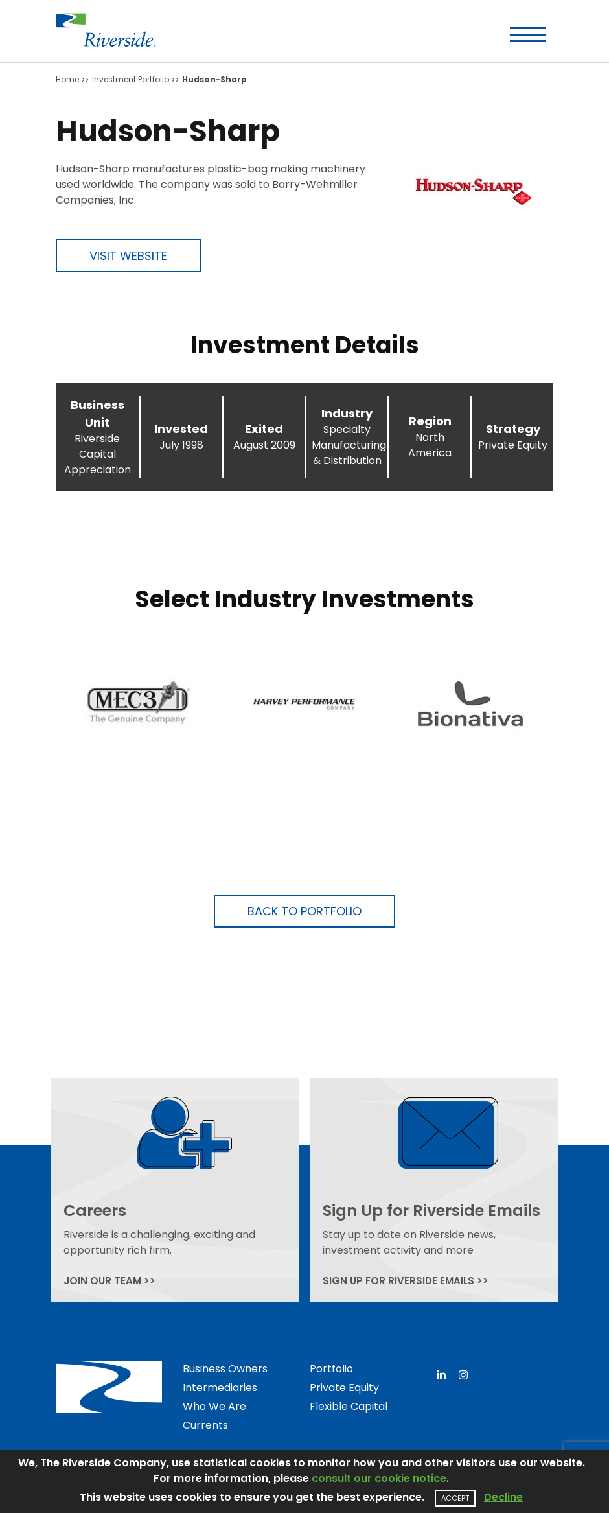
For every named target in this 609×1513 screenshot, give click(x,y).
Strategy (513, 429)
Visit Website (128, 256)
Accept (455, 1498)
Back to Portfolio (304, 911)
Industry (347, 413)
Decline (503, 1497)
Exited (264, 429)
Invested (181, 429)
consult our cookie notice (379, 1478)
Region (430, 421)
